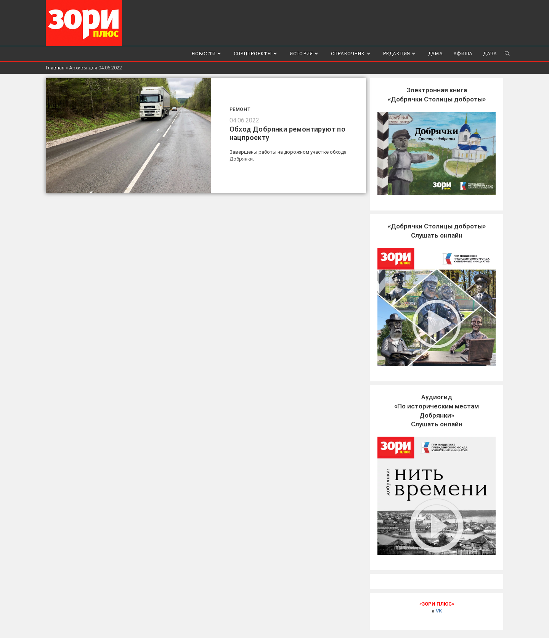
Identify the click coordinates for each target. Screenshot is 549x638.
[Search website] (507, 53)
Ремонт (240, 109)
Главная (55, 68)
